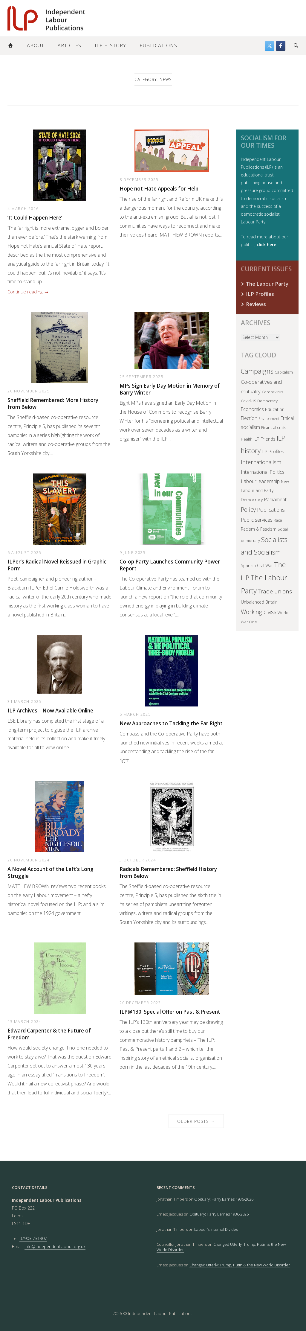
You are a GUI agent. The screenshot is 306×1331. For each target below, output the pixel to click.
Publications (158, 45)
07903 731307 (33, 1238)
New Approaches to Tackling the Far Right (171, 723)
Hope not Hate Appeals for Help (159, 188)
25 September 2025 (141, 376)
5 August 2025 (24, 552)
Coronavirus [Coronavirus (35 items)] (272, 392)
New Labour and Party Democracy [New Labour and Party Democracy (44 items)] (265, 490)
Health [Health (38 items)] (247, 439)
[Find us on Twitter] (269, 46)
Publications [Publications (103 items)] (271, 509)
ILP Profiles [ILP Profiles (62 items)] (273, 451)
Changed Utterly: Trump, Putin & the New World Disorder (239, 1265)
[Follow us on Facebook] (280, 46)
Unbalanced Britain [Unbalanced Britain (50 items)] (259, 602)
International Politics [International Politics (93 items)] (262, 471)
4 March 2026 (23, 208)
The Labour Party (267, 283)
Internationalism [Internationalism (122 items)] (261, 462)
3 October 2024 (138, 860)
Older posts (196, 1120)
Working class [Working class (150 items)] (258, 612)
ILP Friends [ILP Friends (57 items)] (265, 439)
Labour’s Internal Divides (216, 1229)
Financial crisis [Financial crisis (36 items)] (273, 427)
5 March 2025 (135, 714)
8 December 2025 (139, 179)
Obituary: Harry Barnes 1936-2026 (223, 1199)
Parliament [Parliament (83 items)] (275, 499)
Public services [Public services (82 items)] (257, 519)
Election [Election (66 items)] (249, 418)
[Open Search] (296, 45)
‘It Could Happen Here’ (34, 217)
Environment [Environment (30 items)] (268, 418)
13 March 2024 (24, 1021)
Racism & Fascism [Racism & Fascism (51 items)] (258, 529)
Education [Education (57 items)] (274, 409)
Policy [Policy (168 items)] (248, 509)
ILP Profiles (260, 293)
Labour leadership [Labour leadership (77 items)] (260, 481)
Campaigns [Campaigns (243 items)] (257, 371)
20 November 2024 (28, 860)
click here (266, 244)
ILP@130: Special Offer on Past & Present (170, 1011)
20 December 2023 (140, 1002)
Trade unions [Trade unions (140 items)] (275, 591)
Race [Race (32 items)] (278, 520)
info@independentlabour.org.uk (55, 1246)
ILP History (110, 45)
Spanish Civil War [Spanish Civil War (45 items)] (257, 565)
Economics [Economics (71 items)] (252, 409)
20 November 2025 (28, 391)
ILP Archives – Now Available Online (50, 710)
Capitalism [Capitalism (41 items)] (284, 372)
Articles (69, 45)
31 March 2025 (24, 701)
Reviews (256, 304)
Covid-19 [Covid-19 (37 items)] (248, 400)
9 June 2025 (133, 552)
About (35, 45)
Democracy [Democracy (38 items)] (267, 400)
